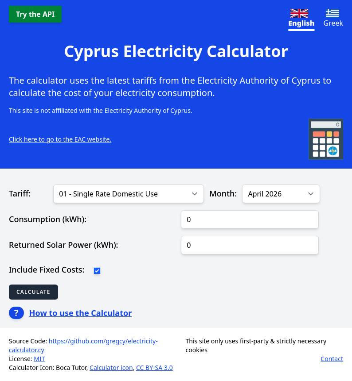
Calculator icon (111, 367)
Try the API (35, 14)
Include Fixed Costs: (46, 269)
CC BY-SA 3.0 (154, 367)
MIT (39, 358)
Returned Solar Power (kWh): (63, 244)
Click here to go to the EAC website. (60, 139)
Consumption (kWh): (47, 219)
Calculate (33, 292)
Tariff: (20, 193)
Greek (333, 18)
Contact (332, 358)
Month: (223, 193)
